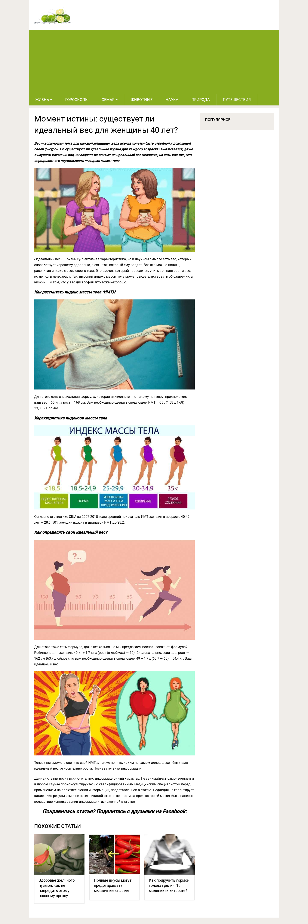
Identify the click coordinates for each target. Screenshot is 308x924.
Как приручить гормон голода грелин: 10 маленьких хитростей (169, 885)
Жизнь (42, 99)
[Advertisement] (154, 62)
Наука (172, 99)
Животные (142, 99)
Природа (200, 99)
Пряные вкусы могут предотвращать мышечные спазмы (113, 885)
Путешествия (237, 99)
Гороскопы (77, 99)
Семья (108, 99)
